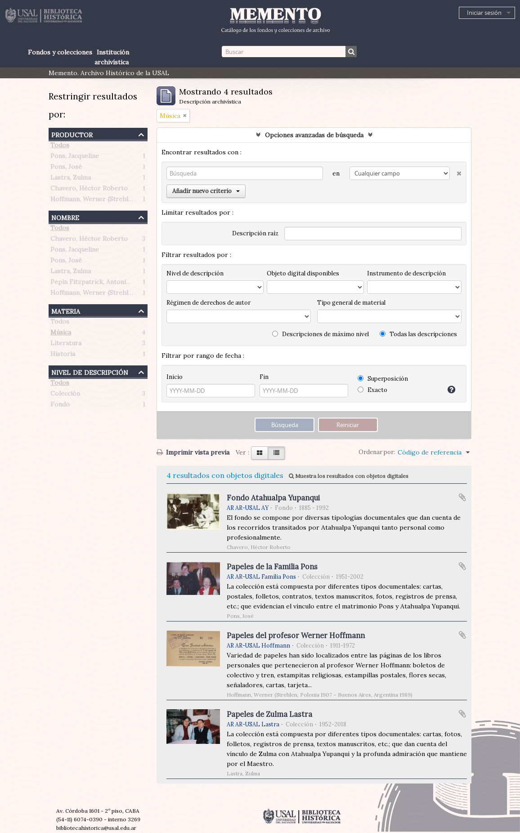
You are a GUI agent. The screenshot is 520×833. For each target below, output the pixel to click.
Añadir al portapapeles (462, 497)
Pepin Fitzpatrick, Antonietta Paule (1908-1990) (121, 283)
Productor (72, 134)
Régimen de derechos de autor (208, 302)
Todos (59, 147)
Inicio (174, 377)
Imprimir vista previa (193, 452)
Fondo (60, 406)
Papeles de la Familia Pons (272, 566)
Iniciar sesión (484, 13)
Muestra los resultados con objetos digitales (348, 476)
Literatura (65, 345)
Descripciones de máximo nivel (320, 334)
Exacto (372, 390)
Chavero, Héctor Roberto (89, 190)
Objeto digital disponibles (303, 273)
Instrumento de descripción (406, 273)
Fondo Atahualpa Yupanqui (273, 497)
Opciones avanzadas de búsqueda (314, 135)
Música (60, 334)
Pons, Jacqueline (74, 157)
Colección (65, 395)
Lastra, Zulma (70, 179)
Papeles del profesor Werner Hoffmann (296, 635)
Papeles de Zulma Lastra (269, 714)
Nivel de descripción (89, 371)
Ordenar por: (377, 452)
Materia (65, 310)
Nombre (65, 216)
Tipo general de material (351, 302)
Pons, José (66, 168)
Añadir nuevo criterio (206, 191)
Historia (62, 355)
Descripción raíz (255, 233)
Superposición (383, 379)
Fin (264, 377)
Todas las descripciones (418, 334)
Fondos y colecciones (60, 52)
